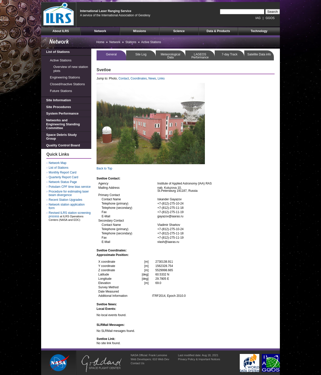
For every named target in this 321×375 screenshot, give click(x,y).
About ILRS (60, 31)
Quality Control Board (63, 145)
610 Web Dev (160, 359)
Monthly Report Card (62, 172)
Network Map (57, 163)
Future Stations (61, 91)
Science (179, 31)
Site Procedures (58, 107)
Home (100, 42)
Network (100, 31)
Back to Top (104, 168)
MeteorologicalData (170, 56)
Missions (139, 31)
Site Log (140, 54)
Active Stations (60, 60)
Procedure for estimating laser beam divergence (69, 193)
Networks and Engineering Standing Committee (63, 124)
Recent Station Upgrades (65, 200)
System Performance (62, 113)
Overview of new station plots (70, 69)
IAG (258, 18)
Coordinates (138, 78)
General (111, 54)
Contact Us (137, 363)
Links (161, 78)
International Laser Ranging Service (105, 11)
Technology (259, 31)
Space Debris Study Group (61, 137)
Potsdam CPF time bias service (70, 187)
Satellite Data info (259, 54)
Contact (123, 78)
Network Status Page (63, 182)
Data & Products (218, 31)
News (152, 78)
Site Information (58, 100)
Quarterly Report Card (63, 177)
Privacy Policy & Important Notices (199, 359)
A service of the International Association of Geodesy (115, 15)
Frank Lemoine (158, 355)
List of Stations (58, 52)
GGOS (270, 18)
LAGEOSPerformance (200, 56)
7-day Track (229, 54)
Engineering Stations (65, 77)
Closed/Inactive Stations (67, 84)
